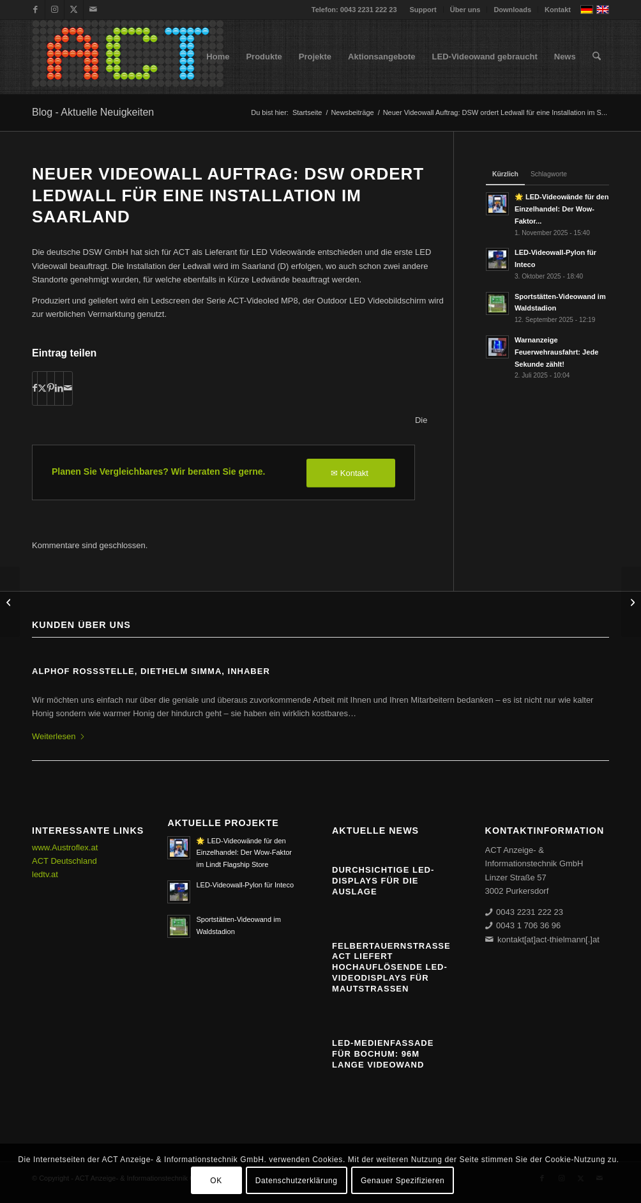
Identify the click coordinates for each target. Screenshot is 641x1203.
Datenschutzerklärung (296, 1180)
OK (216, 1180)
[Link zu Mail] (93, 9)
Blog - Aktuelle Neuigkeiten (93, 112)
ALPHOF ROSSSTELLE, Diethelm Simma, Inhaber (151, 671)
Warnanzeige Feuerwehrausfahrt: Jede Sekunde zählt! (556, 352)
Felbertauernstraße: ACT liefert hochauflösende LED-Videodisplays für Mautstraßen (393, 967)
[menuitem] (423, 9)
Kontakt (558, 9)
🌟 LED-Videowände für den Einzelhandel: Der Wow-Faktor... (562, 209)
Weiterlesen (59, 736)
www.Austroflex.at (65, 847)
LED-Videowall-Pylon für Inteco (245, 885)
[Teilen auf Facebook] (35, 388)
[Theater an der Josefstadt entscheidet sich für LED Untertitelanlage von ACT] (10, 602)
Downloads (512, 9)
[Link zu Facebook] (35, 9)
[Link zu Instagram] (54, 9)
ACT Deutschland (64, 861)
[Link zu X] (73, 9)
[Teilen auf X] (42, 388)
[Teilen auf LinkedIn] (59, 388)
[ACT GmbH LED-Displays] (127, 57)
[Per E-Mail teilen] (68, 388)
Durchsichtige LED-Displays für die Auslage (383, 880)
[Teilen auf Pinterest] (50, 388)
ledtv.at (45, 874)
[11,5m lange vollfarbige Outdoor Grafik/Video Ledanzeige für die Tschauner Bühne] (631, 602)
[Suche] (596, 57)
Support (423, 9)
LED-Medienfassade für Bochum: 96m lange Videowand (383, 1053)
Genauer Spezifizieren (402, 1180)
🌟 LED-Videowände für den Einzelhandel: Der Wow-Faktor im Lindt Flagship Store (244, 853)
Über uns (465, 9)
